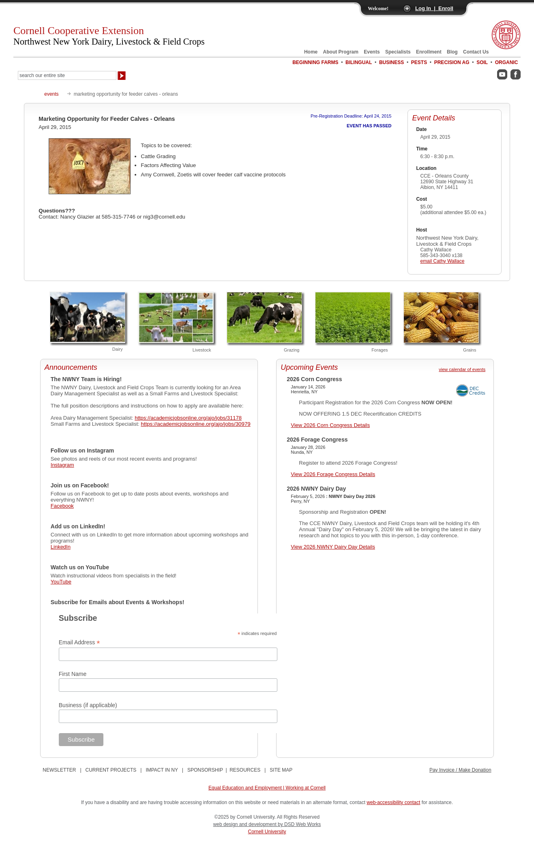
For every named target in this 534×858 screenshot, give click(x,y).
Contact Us (476, 52)
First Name (72, 674)
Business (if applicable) (88, 705)
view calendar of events (462, 369)
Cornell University (267, 831)
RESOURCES (244, 770)
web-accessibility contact (393, 802)
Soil (482, 62)
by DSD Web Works (299, 824)
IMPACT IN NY (162, 770)
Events (372, 52)
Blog (452, 52)
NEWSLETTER (59, 770)
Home (310, 52)
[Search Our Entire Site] (67, 75)
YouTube (61, 582)
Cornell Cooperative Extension (109, 36)
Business (391, 62)
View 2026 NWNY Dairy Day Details (333, 547)
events (51, 94)
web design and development (245, 824)
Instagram (62, 465)
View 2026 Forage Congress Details (333, 474)
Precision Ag (452, 62)
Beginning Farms (315, 62)
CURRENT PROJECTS (111, 770)
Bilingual (358, 62)
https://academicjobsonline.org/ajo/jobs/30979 (195, 424)
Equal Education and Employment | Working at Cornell (267, 788)
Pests (419, 62)
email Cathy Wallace (442, 261)
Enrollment (429, 52)
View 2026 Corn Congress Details (330, 425)
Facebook (62, 506)
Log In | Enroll (434, 8)
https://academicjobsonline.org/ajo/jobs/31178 (188, 418)
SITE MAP (281, 770)
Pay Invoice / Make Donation (460, 770)
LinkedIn (61, 547)
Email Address (79, 642)
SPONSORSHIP (205, 770)
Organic (506, 62)
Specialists (398, 52)
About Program (340, 52)
